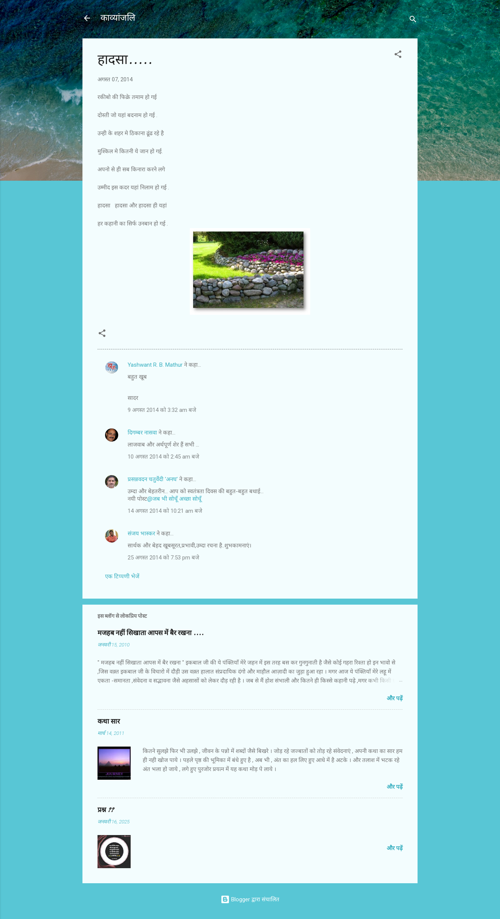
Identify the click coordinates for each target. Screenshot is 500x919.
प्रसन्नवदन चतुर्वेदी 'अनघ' (153, 479)
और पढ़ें (394, 698)
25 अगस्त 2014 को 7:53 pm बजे (163, 557)
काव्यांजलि (118, 18)
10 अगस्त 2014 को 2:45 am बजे (163, 456)
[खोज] (413, 20)
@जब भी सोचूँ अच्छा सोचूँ (174, 498)
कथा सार (109, 721)
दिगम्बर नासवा (142, 432)
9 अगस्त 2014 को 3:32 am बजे (162, 410)
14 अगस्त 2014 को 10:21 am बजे (165, 511)
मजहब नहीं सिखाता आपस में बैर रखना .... (151, 633)
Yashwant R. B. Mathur (155, 364)
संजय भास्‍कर (142, 533)
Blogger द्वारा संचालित (250, 899)
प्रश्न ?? (106, 810)
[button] (397, 55)
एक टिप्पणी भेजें (122, 576)
